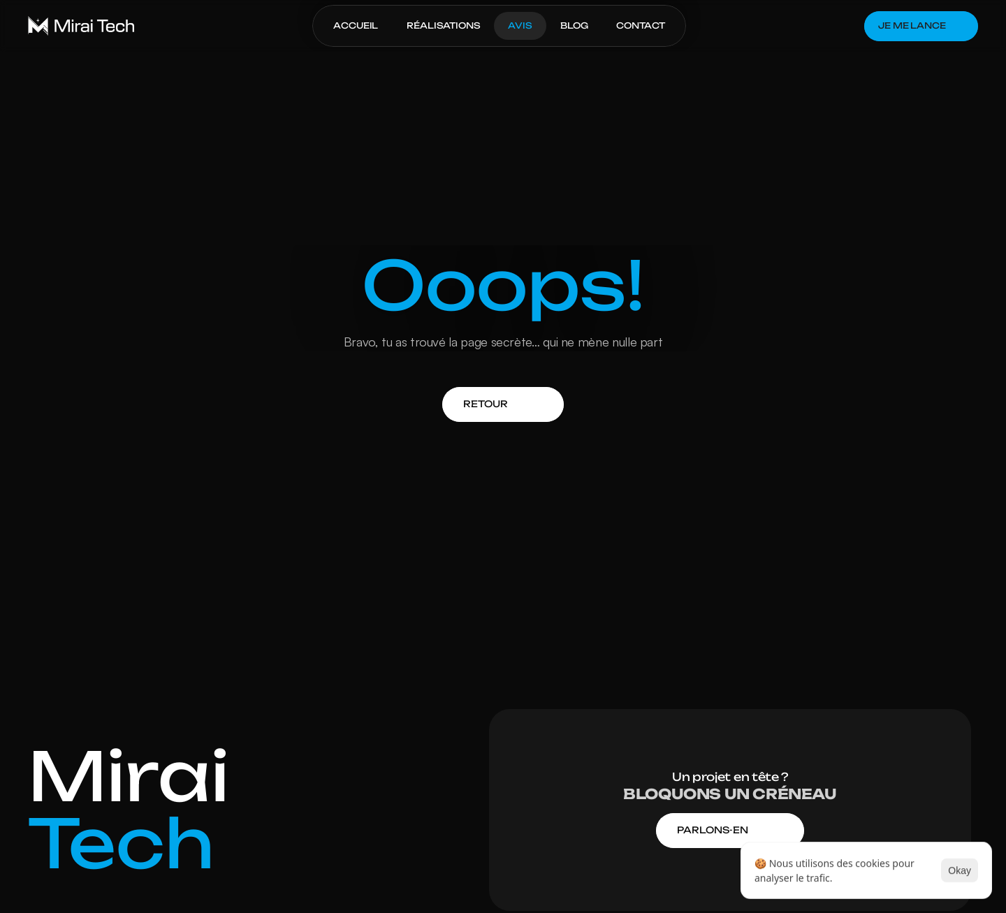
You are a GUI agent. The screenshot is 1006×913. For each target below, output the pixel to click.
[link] (485, 404)
